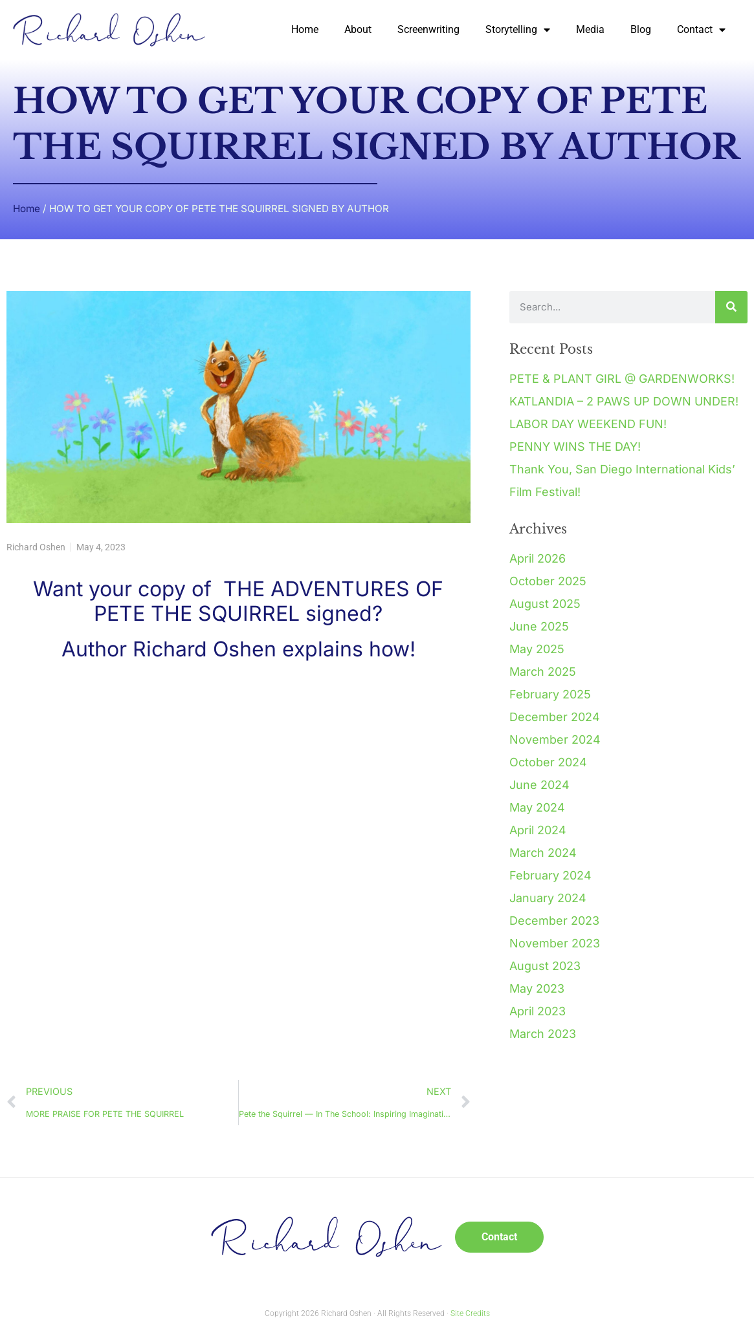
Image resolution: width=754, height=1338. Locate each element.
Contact (701, 29)
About (357, 29)
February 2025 (550, 694)
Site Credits (470, 1313)
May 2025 (536, 649)
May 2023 (536, 988)
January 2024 (547, 898)
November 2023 (554, 943)
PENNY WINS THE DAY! (575, 446)
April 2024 (537, 830)
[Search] (731, 307)
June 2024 (539, 785)
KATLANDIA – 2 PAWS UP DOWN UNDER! (623, 401)
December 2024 (554, 717)
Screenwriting (428, 29)
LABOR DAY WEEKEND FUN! (588, 424)
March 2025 (542, 671)
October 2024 (548, 762)
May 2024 (537, 807)
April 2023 (537, 1011)
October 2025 (547, 581)
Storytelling (517, 29)
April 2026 (537, 558)
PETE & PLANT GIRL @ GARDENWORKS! (622, 378)
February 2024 (550, 875)
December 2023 (554, 920)
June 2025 (539, 626)
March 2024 (543, 852)
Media (590, 29)
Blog (640, 29)
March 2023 (542, 1034)
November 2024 (555, 739)
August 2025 (545, 603)
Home (304, 29)
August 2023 (545, 966)
